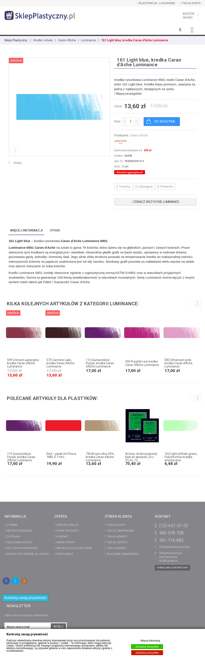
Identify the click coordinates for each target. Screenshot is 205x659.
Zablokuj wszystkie (147, 652)
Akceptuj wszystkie (147, 646)
